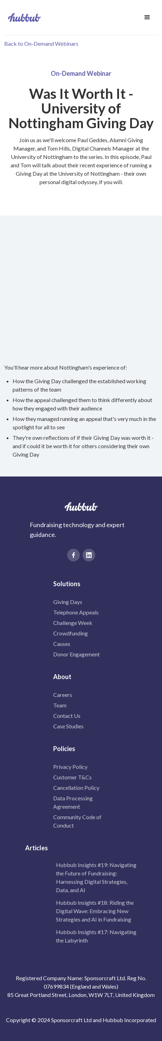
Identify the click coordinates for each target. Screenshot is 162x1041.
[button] (147, 17)
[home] (22, 17)
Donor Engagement (76, 654)
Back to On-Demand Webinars (41, 43)
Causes (61, 643)
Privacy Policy (70, 766)
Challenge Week (72, 622)
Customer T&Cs (72, 777)
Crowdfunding (70, 633)
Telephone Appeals (76, 612)
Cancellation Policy (76, 787)
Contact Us (66, 715)
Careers (62, 694)
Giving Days (67, 601)
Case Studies (68, 726)
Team (59, 705)
